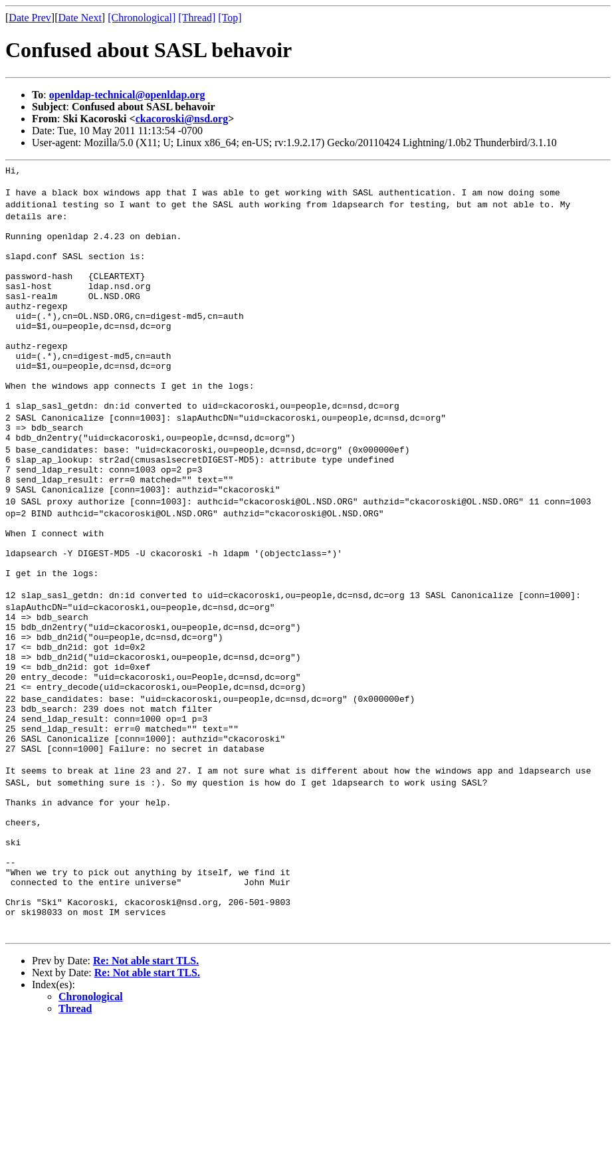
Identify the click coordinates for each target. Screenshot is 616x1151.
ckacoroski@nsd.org (182, 118)
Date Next (80, 17)
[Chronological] (141, 17)
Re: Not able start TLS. (146, 1086)
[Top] (229, 17)
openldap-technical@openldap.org (127, 94)
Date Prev (30, 17)
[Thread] (196, 17)
